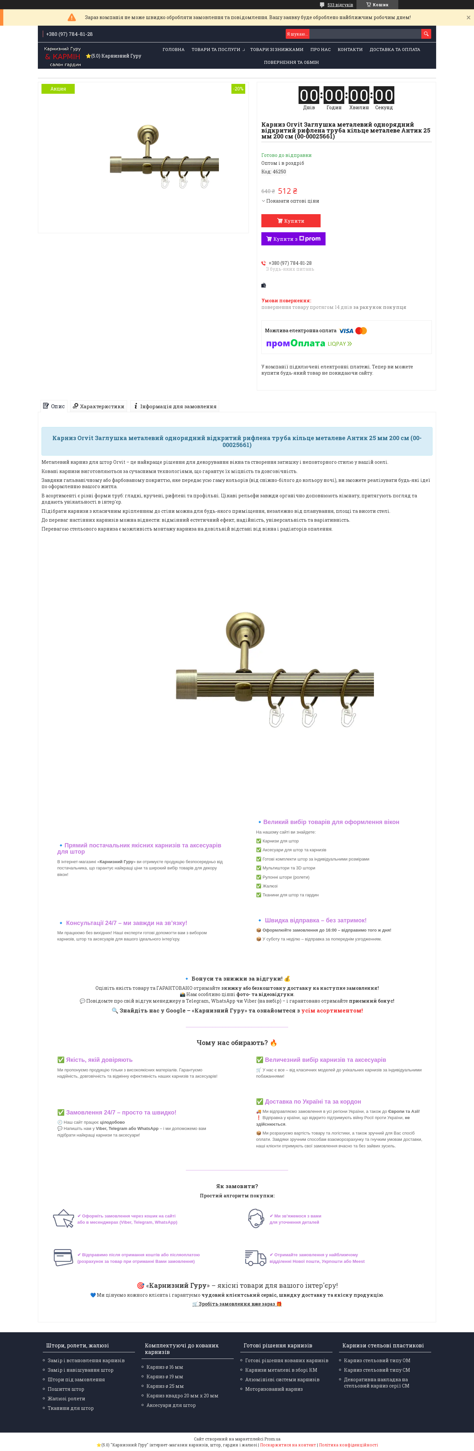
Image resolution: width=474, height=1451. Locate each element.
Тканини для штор (71, 1408)
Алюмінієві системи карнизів (282, 1379)
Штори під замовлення (76, 1379)
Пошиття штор (66, 1389)
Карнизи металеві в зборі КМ (281, 1370)
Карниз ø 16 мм (164, 1367)
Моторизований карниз (274, 1389)
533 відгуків (340, 4)
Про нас (320, 49)
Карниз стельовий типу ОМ (377, 1360)
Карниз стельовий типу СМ (377, 1370)
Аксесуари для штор (171, 1405)
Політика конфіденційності (348, 1444)
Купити (294, 220)
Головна (174, 49)
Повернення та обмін (291, 62)
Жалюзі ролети (66, 1398)
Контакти (350, 49)
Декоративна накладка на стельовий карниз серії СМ (376, 1382)
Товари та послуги (216, 49)
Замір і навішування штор (81, 1370)
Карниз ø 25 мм (165, 1386)
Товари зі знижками (276, 49)
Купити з (297, 239)
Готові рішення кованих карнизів (287, 1360)
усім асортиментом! (332, 1010)
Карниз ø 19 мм (164, 1376)
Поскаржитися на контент (288, 1444)
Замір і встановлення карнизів (86, 1360)
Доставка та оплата (395, 49)
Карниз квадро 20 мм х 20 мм (182, 1395)
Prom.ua (272, 1438)
